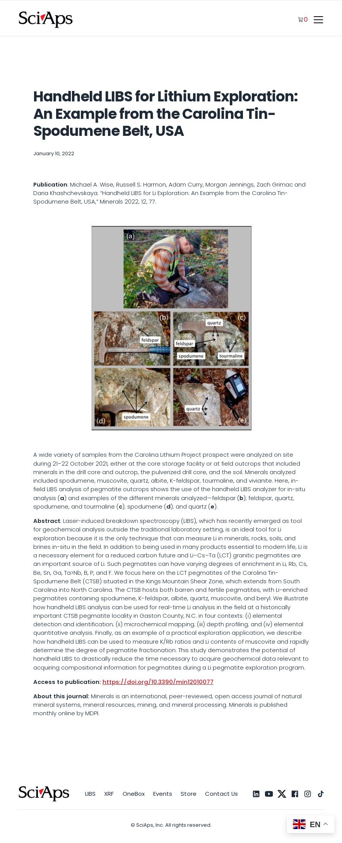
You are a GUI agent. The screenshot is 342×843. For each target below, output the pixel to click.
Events (162, 794)
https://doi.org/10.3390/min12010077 (158, 682)
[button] (317, 19)
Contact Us (221, 794)
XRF (109, 794)
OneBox (134, 794)
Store (189, 794)
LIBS (90, 794)
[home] (46, 19)
